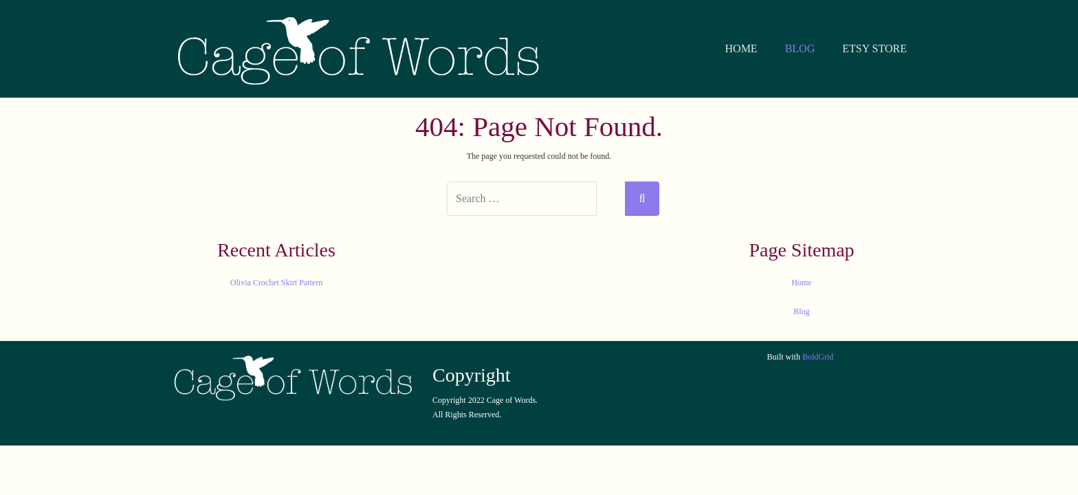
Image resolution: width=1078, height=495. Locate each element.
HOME (741, 48)
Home (801, 282)
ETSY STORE (874, 48)
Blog (801, 311)
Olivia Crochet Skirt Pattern (276, 282)
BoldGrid (817, 357)
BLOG (800, 48)
